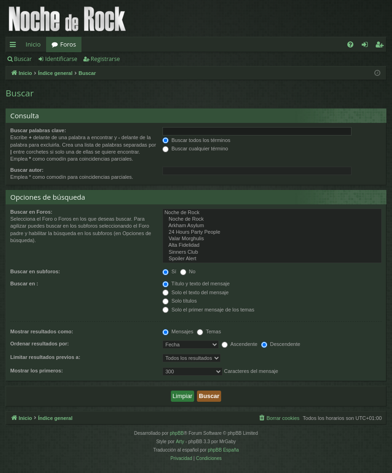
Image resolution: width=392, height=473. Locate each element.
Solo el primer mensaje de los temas (208, 309)
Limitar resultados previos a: (45, 357)
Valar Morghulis (272, 239)
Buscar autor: (27, 170)
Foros (68, 44)
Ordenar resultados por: (39, 343)
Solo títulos (179, 301)
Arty (180, 441)
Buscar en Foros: (31, 212)
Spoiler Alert (272, 259)
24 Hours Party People (272, 232)
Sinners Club (272, 252)
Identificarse (61, 59)
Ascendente (239, 344)
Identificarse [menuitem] (367, 46)
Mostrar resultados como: (41, 331)
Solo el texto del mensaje (195, 292)
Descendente (280, 344)
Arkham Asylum (272, 226)
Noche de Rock (272, 212)
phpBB (177, 433)
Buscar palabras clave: (38, 130)
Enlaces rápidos (14, 46)
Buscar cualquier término (195, 148)
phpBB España (223, 450)
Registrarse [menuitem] (381, 46)
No (188, 271)
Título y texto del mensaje (196, 283)
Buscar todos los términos (196, 140)
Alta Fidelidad (272, 245)
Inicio (33, 44)
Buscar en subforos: (35, 271)
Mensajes (177, 331)
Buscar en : (24, 283)
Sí (169, 271)
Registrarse (105, 59)
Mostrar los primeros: (36, 370)
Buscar (23, 59)
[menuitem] (350, 44)
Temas (209, 331)
